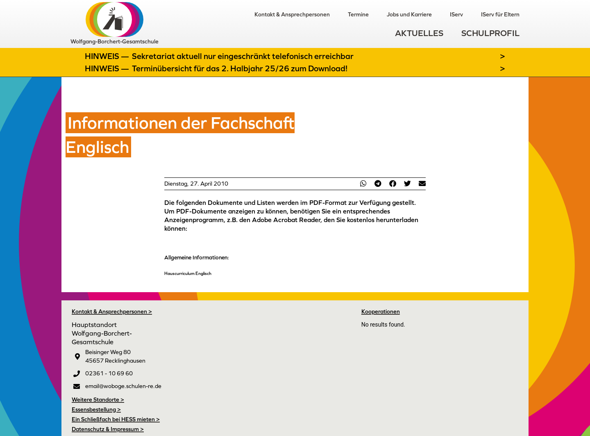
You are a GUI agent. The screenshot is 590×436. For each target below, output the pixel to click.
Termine (358, 14)
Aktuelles (419, 33)
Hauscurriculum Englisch (187, 273)
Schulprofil (490, 33)
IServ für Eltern (500, 14)
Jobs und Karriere (409, 14)
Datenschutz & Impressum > (108, 429)
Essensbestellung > (96, 409)
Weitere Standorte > (98, 399)
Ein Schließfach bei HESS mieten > (116, 419)
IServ (456, 14)
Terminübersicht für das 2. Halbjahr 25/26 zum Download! (239, 68)
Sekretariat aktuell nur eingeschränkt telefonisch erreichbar (243, 56)
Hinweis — (108, 56)
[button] (363, 183)
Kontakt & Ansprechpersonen (292, 14)
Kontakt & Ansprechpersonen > (112, 311)
